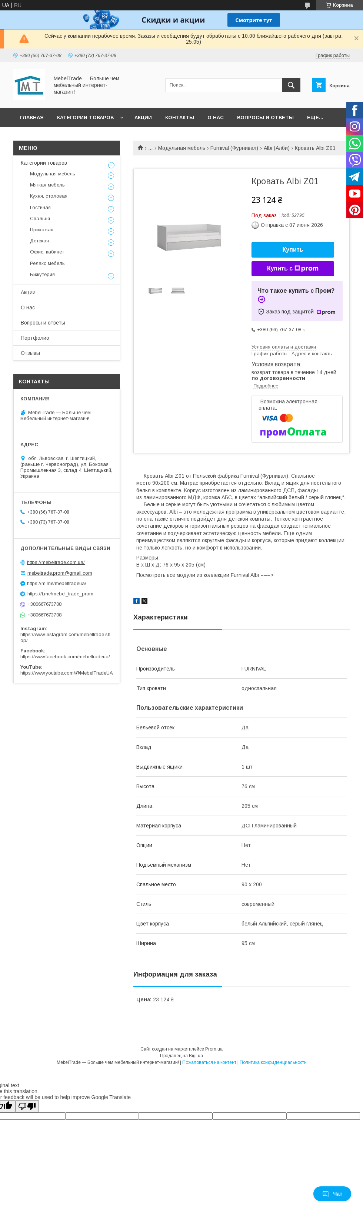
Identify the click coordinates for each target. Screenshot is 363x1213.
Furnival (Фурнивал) (234, 148)
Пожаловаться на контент (209, 1062)
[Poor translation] (27, 1106)
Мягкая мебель (47, 185)
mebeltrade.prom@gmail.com (59, 573)
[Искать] (291, 85)
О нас (215, 117)
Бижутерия (42, 274)
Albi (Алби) (277, 148)
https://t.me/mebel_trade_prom (60, 594)
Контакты (179, 117)
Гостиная (40, 207)
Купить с (293, 268)
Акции (143, 117)
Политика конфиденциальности (273, 1062)
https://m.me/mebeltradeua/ (56, 583)
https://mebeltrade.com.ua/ (56, 562)
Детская (39, 240)
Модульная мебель (181, 148)
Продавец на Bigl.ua (181, 1055)
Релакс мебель (47, 263)
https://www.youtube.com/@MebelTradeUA (66, 673)
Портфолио (35, 338)
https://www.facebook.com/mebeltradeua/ (65, 656)
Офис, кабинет (47, 252)
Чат (332, 1193)
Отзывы (30, 353)
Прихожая (41, 229)
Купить (293, 249)
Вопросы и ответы (265, 117)
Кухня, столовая (48, 196)
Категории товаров (85, 117)
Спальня (40, 218)
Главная (32, 117)
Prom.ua (214, 1049)
